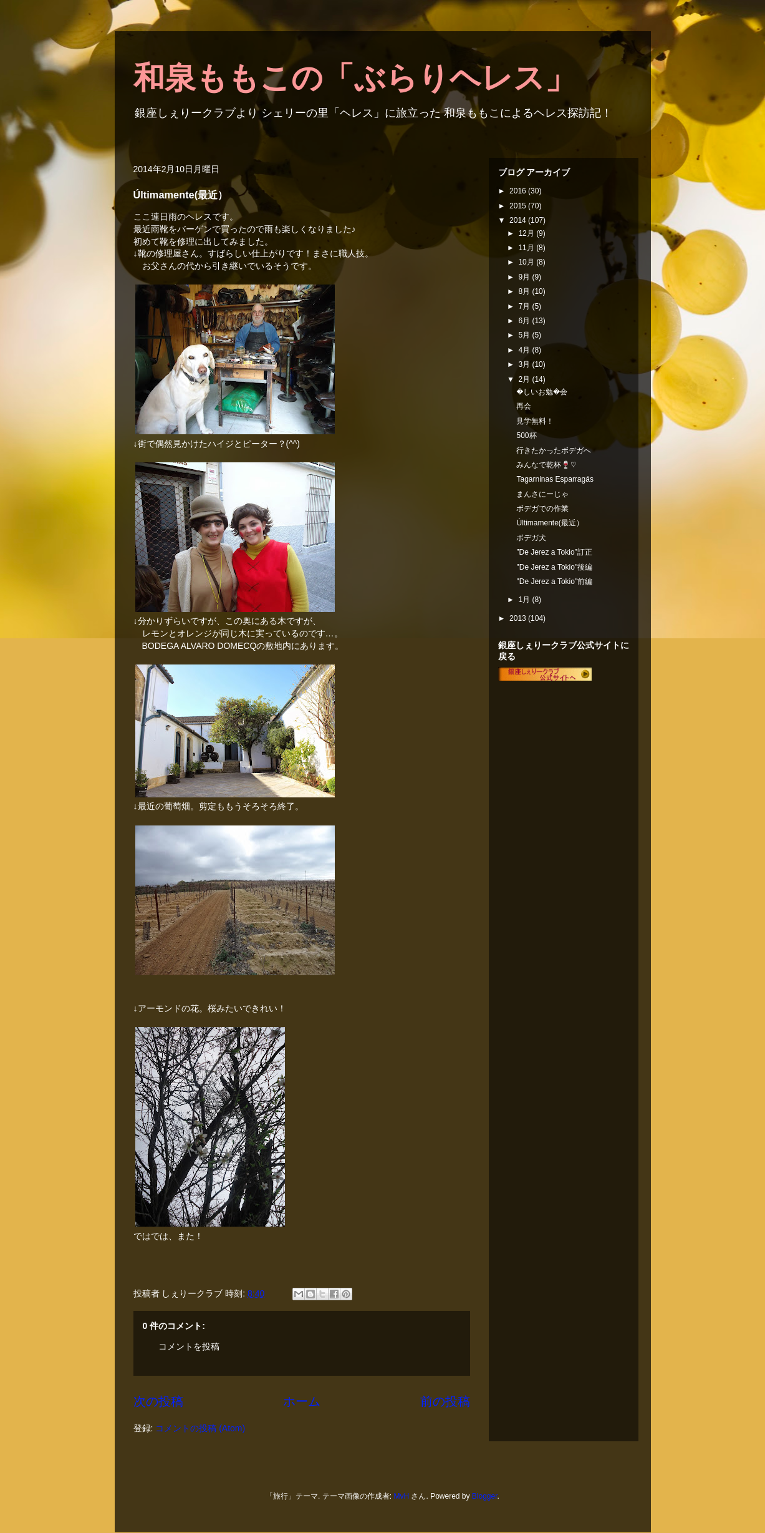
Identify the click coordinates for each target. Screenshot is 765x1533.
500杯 (526, 435)
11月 (527, 247)
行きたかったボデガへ (553, 450)
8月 (525, 291)
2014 (518, 220)
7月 (525, 306)
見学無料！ (535, 421)
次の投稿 (158, 1401)
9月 (525, 277)
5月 (525, 335)
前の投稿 (445, 1401)
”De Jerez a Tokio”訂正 (554, 552)
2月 (525, 379)
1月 (525, 599)
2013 (518, 618)
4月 (525, 350)
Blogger (485, 1496)
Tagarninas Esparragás (554, 479)
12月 (527, 233)
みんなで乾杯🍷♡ (545, 464)
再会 (523, 406)
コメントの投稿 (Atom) (200, 1428)
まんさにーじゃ (542, 494)
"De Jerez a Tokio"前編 (554, 581)
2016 (518, 191)
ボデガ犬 (531, 537)
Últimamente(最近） (549, 522)
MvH (401, 1496)
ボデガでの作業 (542, 508)
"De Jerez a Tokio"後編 (554, 567)
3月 (525, 364)
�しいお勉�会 (541, 391)
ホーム (301, 1401)
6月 (525, 320)
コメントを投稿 (188, 1346)
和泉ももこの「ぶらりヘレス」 (354, 78)
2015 (518, 206)
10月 (527, 262)
